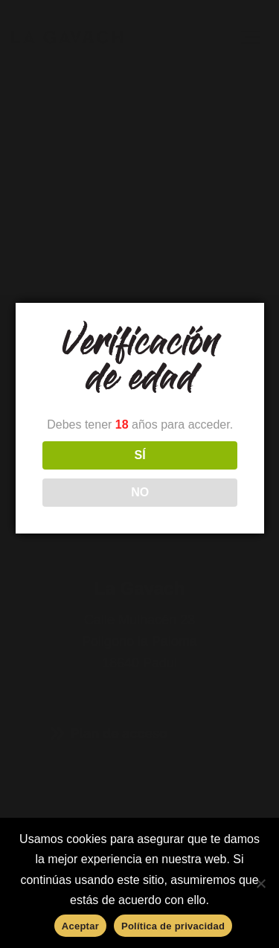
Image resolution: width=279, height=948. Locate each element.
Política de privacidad (173, 926)
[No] (260, 883)
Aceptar (80, 926)
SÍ (139, 455)
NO (140, 492)
